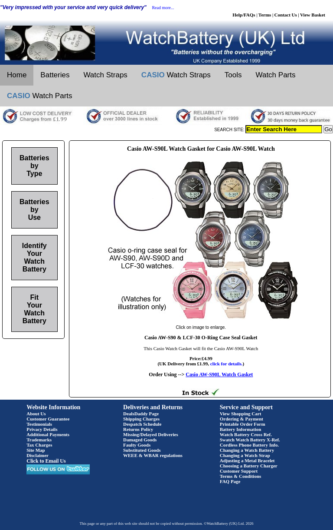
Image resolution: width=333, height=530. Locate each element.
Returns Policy (138, 429)
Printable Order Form (242, 424)
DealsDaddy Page (141, 413)
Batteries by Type (34, 165)
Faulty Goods (136, 444)
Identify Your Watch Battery (34, 257)
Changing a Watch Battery (247, 450)
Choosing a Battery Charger (249, 465)
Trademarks (39, 439)
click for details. (226, 363)
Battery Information (240, 429)
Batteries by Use (34, 209)
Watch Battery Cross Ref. (246, 434)
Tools (233, 75)
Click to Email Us (45, 461)
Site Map (35, 450)
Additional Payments (47, 434)
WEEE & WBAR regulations (153, 455)
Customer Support (239, 471)
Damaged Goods (140, 439)
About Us (36, 413)
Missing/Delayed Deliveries (150, 434)
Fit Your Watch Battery (34, 309)
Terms (264, 14)
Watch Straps (105, 75)
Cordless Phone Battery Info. (249, 444)
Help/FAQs (243, 14)
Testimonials (39, 424)
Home (16, 75)
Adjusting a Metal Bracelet (247, 460)
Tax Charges (39, 444)
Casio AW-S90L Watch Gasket (219, 374)
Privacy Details (41, 429)
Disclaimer (37, 455)
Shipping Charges (141, 418)
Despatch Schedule (142, 424)
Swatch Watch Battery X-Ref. (250, 439)
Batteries (54, 75)
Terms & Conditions (240, 476)
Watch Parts (276, 75)
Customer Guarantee (47, 418)
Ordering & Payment (241, 418)
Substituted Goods (142, 450)
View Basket (312, 14)
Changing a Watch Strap (245, 455)
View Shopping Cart (240, 413)
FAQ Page (230, 481)
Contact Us (285, 14)
